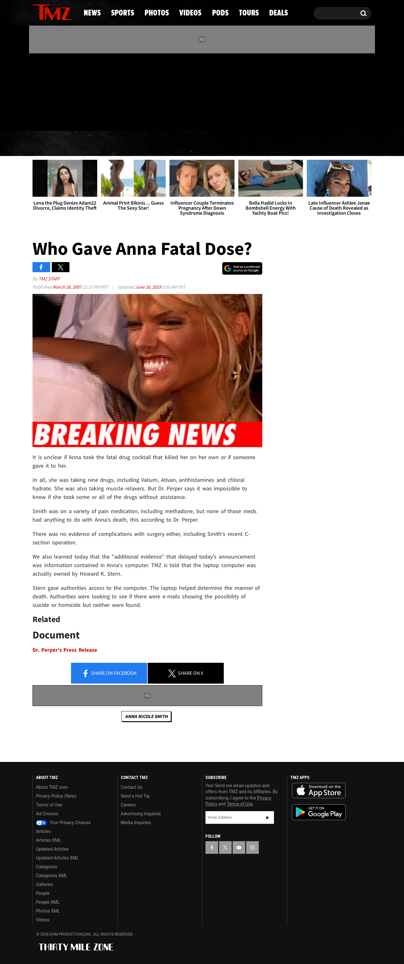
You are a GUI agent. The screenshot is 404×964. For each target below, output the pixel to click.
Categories (46, 866)
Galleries (44, 884)
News (48, 143)
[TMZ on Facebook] (38, 90)
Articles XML (48, 840)
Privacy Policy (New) (56, 796)
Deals (344, 143)
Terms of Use (49, 804)
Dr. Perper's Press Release (65, 650)
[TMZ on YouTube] (239, 847)
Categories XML (51, 875)
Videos (203, 143)
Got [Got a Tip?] (52, 118)
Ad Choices (47, 813)
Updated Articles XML (57, 857)
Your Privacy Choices (63, 822)
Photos (150, 143)
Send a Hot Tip (135, 796)
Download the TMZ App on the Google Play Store (319, 812)
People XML (48, 902)
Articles (43, 831)
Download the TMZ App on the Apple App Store (319, 791)
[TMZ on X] (47, 90)
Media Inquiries (136, 822)
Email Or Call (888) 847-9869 (105, 118)
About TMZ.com (52, 787)
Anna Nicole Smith (146, 716)
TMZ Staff (49, 279)
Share (109, 673)
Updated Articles (52, 849)
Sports (96, 143)
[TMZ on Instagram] (70, 90)
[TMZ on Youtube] (58, 91)
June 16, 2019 (148, 287)
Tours (297, 143)
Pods (251, 143)
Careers (128, 804)
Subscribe (267, 817)
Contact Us (132, 787)
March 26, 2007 (67, 287)
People (43, 893)
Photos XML (48, 910)
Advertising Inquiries (141, 813)
